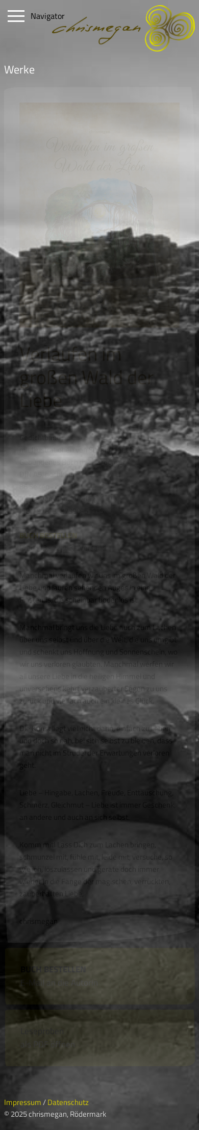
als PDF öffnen (47, 1044)
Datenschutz (68, 1102)
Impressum (22, 1102)
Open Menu (16, 16)
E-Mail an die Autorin (59, 982)
